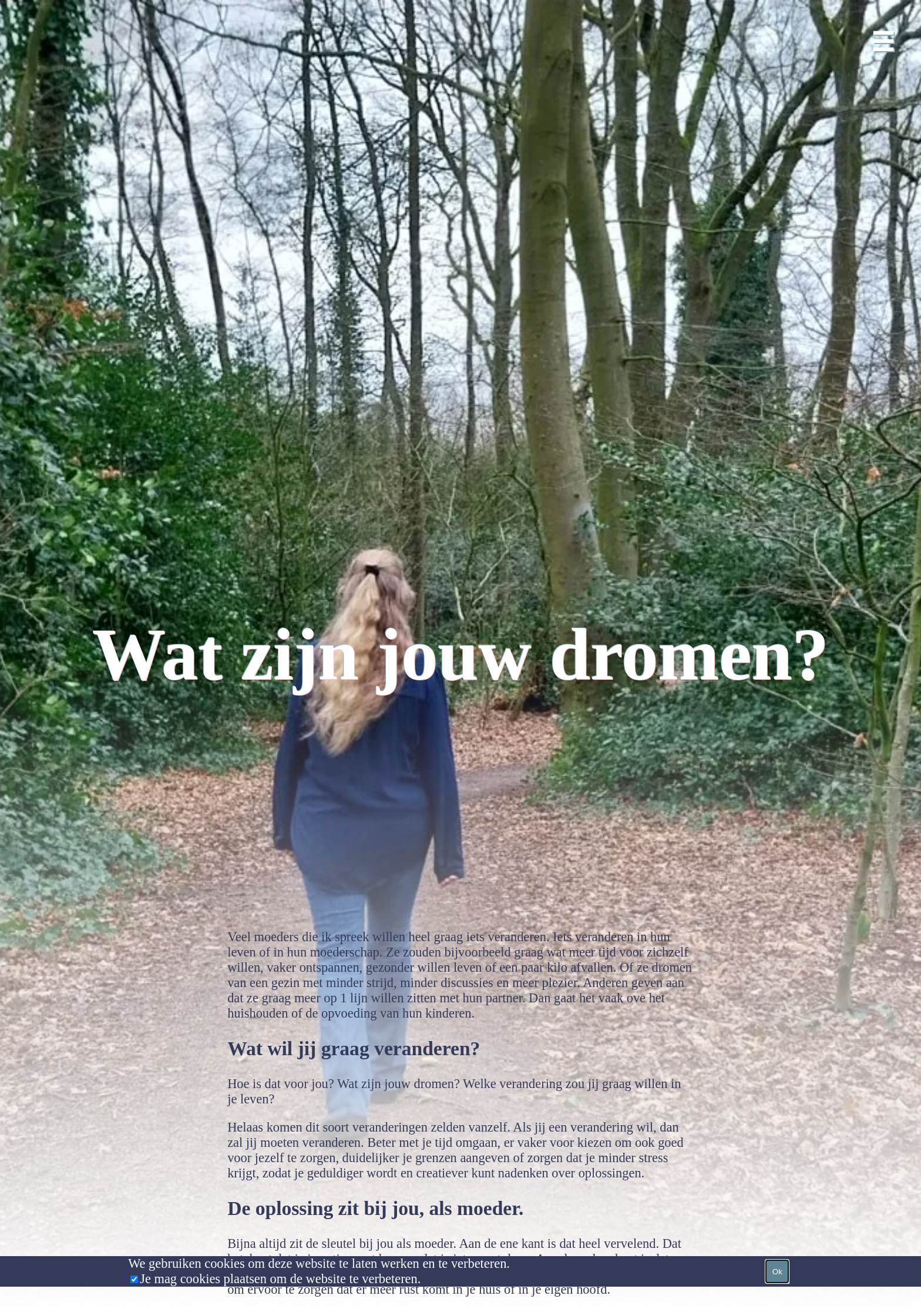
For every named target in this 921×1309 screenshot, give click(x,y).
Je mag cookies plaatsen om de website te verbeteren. (280, 1278)
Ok (777, 1271)
